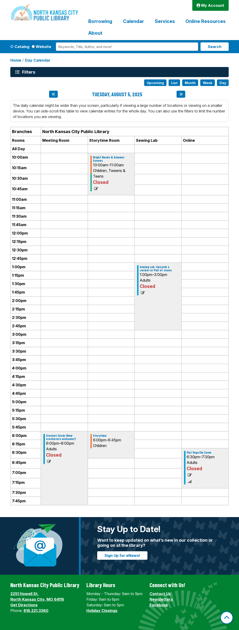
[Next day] (181, 94)
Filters (29, 72)
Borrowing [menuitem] (100, 21)
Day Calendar (37, 60)
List (174, 83)
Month (190, 83)
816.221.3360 (35, 610)
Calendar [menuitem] (133, 21)
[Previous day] (53, 94)
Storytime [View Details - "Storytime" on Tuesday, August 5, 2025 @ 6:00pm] (100, 435)
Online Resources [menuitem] (205, 21)
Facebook (159, 605)
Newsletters (161, 599)
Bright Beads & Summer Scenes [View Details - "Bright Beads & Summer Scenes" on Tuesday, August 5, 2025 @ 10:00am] (108, 159)
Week (207, 83)
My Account (210, 5)
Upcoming (155, 83)
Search (214, 46)
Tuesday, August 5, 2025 (117, 94)
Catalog (22, 46)
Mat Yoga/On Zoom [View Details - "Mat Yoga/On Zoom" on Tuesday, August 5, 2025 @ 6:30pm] (199, 452)
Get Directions (24, 605)
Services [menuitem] (165, 21)
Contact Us (160, 593)
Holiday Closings (101, 610)
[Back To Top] (226, 617)
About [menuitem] (95, 33)
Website (43, 46)
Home (15, 60)
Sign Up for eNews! (122, 555)
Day (223, 83)
